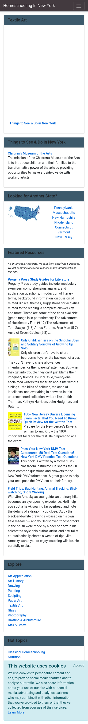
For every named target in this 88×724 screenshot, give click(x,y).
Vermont (63, 232)
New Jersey (63, 237)
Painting (14, 591)
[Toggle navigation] (79, 6)
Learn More (16, 712)
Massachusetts (64, 212)
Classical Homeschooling (26, 652)
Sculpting (15, 595)
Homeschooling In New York (29, 5)
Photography (17, 615)
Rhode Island (63, 222)
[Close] (78, 666)
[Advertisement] (44, 75)
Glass (12, 610)
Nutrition (14, 657)
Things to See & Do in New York (33, 123)
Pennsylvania (63, 208)
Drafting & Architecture (24, 620)
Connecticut (64, 227)
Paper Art (15, 600)
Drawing (14, 586)
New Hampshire (64, 217)
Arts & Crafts (17, 625)
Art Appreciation (20, 576)
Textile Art (15, 605)
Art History (16, 581)
